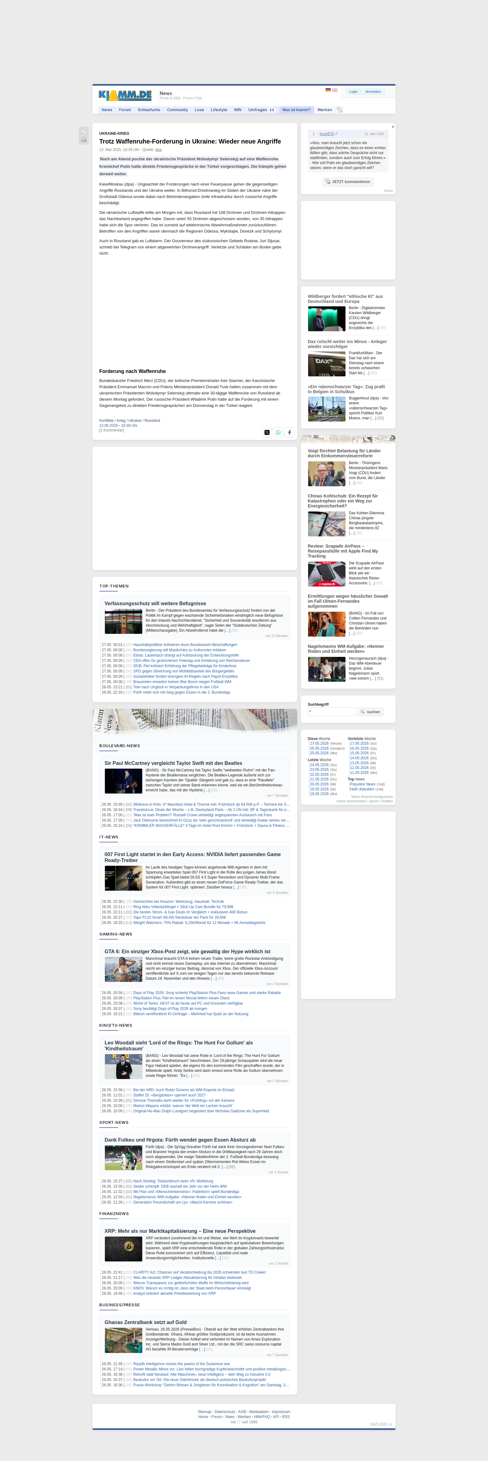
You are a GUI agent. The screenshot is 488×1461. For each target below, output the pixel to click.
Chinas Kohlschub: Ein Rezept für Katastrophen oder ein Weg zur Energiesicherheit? (343, 500)
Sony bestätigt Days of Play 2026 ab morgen (170, 1008)
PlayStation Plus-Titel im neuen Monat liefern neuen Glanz (181, 998)
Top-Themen (114, 585)
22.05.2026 (319, 774)
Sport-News (114, 1122)
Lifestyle (219, 109)
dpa (158, 150)
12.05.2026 (359, 768)
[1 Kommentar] (111, 430)
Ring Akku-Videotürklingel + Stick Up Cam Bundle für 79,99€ (183, 907)
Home (203, 1417)
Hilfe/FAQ (262, 1417)
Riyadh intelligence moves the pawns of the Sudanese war (181, 1364)
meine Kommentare (351, 801)
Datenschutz (224, 1412)
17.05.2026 (359, 743)
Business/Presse (119, 1304)
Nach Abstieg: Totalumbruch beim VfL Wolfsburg (173, 1181)
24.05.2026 (319, 765)
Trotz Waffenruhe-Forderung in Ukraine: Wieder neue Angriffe (190, 141)
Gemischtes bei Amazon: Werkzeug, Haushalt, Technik (178, 901)
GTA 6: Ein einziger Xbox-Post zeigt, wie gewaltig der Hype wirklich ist (187, 951)
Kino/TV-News (115, 1025)
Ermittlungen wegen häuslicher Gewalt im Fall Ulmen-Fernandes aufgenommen (348, 601)
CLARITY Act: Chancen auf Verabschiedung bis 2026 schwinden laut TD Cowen (199, 1272)
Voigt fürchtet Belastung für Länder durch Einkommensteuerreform (344, 453)
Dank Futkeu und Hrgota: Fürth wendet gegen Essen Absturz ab (180, 1140)
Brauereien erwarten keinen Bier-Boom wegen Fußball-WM (182, 682)
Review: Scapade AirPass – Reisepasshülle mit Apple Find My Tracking (343, 551)
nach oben (378, 1423)
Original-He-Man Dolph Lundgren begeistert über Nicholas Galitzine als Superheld (201, 1111)
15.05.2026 (359, 753)
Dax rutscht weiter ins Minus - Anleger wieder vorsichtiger (347, 344)
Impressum (281, 1412)
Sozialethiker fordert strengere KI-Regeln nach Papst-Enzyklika (185, 676)
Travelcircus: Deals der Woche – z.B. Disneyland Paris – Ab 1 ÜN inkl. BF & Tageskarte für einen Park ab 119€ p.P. (228, 810)
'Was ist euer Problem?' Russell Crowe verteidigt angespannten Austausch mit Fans (202, 815)
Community (177, 109)
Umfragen (261, 109)
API (276, 1417)
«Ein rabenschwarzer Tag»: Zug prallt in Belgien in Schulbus (346, 389)
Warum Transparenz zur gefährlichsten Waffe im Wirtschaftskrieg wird (190, 1283)
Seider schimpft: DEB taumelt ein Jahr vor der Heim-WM (180, 1186)
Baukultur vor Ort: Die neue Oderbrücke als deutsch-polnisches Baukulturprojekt (199, 1380)
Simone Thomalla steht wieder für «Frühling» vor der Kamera (183, 1100)
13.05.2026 (359, 763)
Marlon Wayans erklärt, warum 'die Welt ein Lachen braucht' (182, 1106)
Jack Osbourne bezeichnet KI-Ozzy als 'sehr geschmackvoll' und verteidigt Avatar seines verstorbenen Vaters (223, 820)
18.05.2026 (319, 794)
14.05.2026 (359, 758)
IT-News (109, 836)
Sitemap (204, 1412)
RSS (286, 1417)
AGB (242, 1412)
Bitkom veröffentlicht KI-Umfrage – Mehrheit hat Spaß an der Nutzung (190, 1014)
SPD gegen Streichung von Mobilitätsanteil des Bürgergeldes (183, 671)
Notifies (387, 801)
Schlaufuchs (149, 109)
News (107, 109)
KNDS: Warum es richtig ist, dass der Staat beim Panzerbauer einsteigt (192, 1288)
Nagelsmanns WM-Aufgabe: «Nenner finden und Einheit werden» (187, 1197)
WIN (238, 109)
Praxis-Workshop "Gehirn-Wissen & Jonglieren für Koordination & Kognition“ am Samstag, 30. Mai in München (224, 1385)
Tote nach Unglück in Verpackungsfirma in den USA (176, 687)
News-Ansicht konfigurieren (372, 797)
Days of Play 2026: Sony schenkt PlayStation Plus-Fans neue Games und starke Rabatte (207, 993)
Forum (125, 109)
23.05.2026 (319, 769)
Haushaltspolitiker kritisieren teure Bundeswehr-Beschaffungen (185, 645)
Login (354, 91)
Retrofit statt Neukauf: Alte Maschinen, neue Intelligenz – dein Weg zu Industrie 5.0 (201, 1374)
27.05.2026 (319, 743)
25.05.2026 (319, 753)
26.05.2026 (319, 748)
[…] (227, 630)
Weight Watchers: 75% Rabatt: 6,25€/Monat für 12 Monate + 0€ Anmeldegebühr (199, 923)
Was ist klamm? (296, 109)
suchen (370, 711)
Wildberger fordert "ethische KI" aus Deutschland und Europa (345, 299)
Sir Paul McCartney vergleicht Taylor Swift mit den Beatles (173, 763)
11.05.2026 (359, 773)
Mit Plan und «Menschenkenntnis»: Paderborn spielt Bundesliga (186, 1192)
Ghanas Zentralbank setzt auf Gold (146, 1322)
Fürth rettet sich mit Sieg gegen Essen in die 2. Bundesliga (181, 692)
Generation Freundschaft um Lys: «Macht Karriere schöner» (182, 1202)
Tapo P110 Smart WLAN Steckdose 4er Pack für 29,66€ (179, 917)
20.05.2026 (319, 784)
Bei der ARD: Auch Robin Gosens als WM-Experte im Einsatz (184, 1090)
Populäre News (362, 784)
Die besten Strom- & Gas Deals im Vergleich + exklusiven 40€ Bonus (190, 912)
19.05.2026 (319, 789)
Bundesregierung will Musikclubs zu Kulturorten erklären (179, 650)
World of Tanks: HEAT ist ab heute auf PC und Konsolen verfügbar (188, 1003)
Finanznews (114, 1213)
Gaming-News (116, 933)
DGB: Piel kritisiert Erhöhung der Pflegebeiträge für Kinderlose (185, 666)
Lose (199, 109)
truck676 (327, 134)
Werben (324, 109)
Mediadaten (259, 1412)
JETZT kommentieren (347, 181)
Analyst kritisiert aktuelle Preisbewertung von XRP (174, 1293)
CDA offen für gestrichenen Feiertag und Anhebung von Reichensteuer (191, 660)
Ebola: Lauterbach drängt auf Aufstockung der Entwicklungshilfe (186, 655)
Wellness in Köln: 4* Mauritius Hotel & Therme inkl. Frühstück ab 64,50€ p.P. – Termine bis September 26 (220, 804)
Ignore (374, 801)
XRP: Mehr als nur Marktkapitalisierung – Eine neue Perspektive (180, 1231)
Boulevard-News (119, 745)
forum (388, 190)
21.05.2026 (319, 779)
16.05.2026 (359, 748)
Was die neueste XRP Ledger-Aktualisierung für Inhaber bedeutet (187, 1277)
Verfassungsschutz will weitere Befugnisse (155, 603)
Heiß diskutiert (362, 789)
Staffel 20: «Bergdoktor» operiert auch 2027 (169, 1095)
